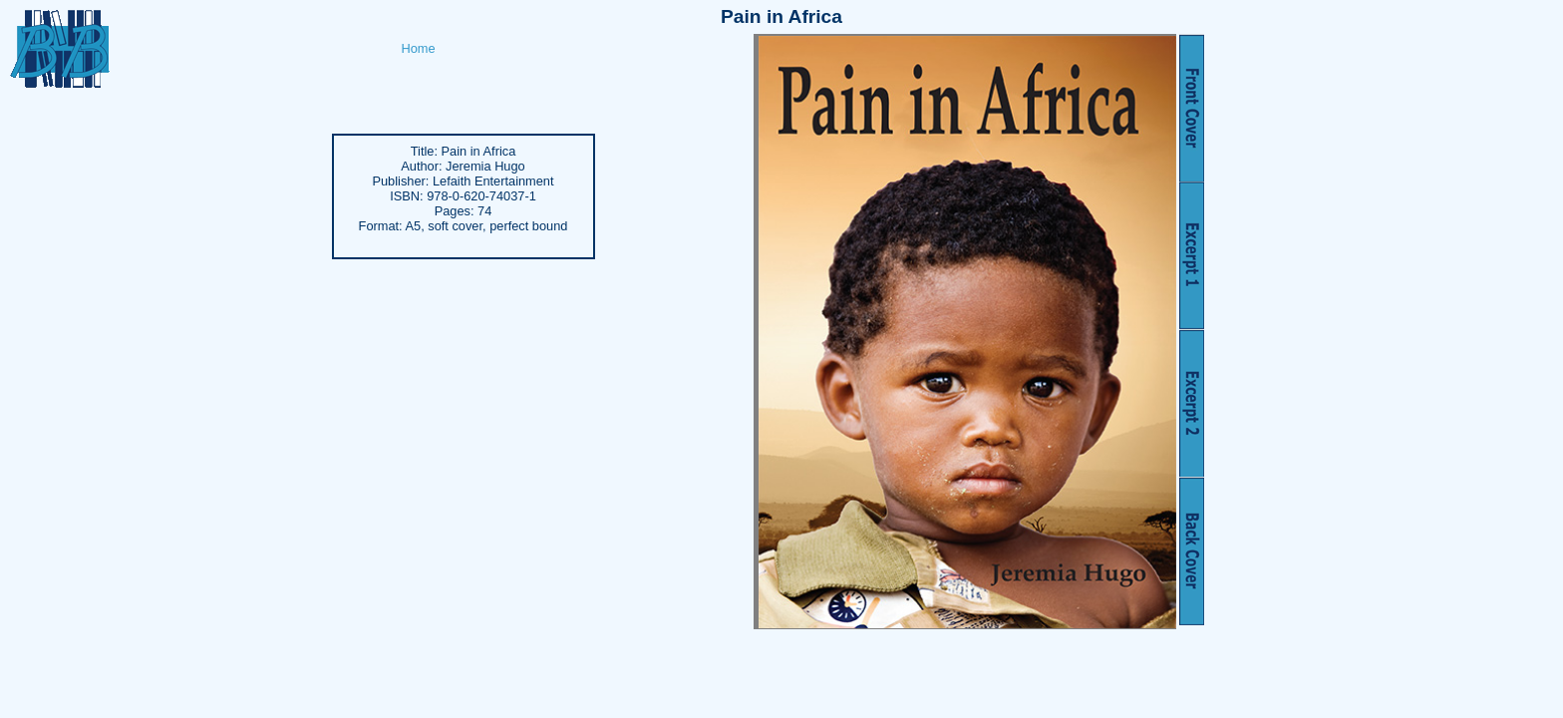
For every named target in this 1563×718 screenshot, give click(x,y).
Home (419, 48)
